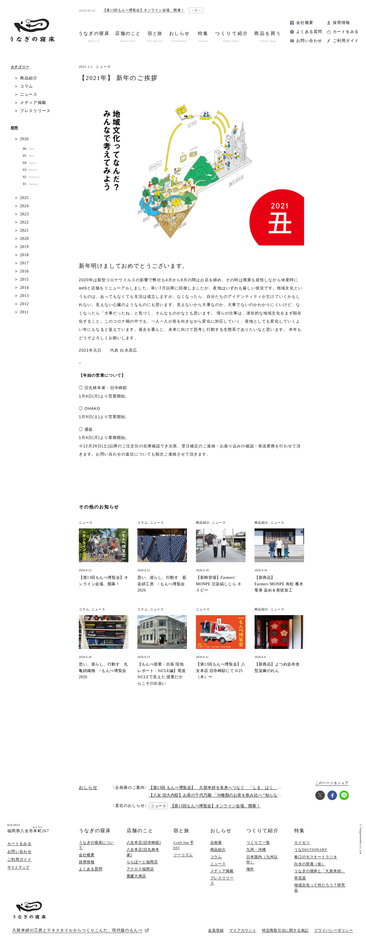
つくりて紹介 (262, 830)
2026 (24, 139)
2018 (24, 255)
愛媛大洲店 (136, 876)
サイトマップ (18, 867)
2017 (24, 263)
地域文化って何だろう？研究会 (319, 887)
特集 (299, 830)
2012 (24, 304)
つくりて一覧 (258, 842)
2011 (24, 312)
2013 (24, 296)
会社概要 (305, 23)
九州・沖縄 (256, 849)
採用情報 (341, 23)
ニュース (103, 67)
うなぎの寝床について (96, 845)
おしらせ (221, 830)
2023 (24, 214)
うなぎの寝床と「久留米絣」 (319, 871)
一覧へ (196, 10)
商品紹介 (29, 78)
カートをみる (346, 32)
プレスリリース (35, 111)
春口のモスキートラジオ (315, 857)
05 (28, 156)
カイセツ (302, 842)
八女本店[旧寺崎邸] (144, 842)
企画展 (216, 842)
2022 (24, 222)
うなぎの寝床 (95, 830)
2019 (24, 247)
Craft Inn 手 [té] (183, 845)
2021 (24, 230)
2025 (24, 198)
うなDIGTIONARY (310, 849)
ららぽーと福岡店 (142, 862)
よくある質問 (309, 32)
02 (31, 177)
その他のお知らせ (99, 506)
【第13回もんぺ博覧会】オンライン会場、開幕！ (215, 806)
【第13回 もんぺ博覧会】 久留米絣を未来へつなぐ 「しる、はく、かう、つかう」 (227, 787)
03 (30, 170)
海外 (250, 869)
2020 (24, 238)
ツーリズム (183, 855)
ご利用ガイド (346, 41)
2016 (24, 271)
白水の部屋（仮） (309, 864)
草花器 (300, 878)
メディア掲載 (33, 103)
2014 (24, 287)
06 (29, 149)
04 (29, 163)
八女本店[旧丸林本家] (143, 852)
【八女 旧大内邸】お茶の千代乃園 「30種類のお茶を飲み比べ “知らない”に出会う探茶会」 (232, 795)
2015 (24, 279)
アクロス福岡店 (140, 869)
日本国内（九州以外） (262, 859)
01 (31, 184)
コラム (26, 86)
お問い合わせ (309, 41)
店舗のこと (140, 830)
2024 (24, 206)
